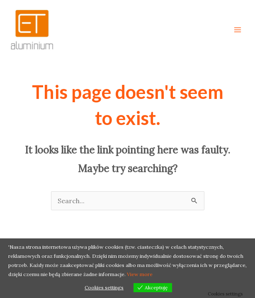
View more (140, 274)
